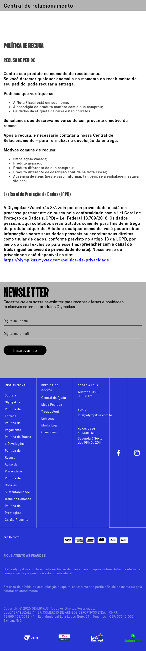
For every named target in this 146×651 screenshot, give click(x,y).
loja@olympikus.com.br (95, 415)
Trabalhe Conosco (18, 499)
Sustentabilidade (17, 492)
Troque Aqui (50, 411)
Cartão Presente (16, 519)
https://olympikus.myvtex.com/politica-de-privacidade (56, 259)
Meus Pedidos (51, 404)
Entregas (47, 418)
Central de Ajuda (53, 398)
